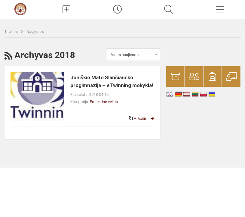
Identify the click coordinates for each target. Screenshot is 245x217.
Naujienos (35, 31)
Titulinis (12, 31)
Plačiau (141, 118)
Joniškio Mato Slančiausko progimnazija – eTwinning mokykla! (111, 81)
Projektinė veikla (104, 101)
